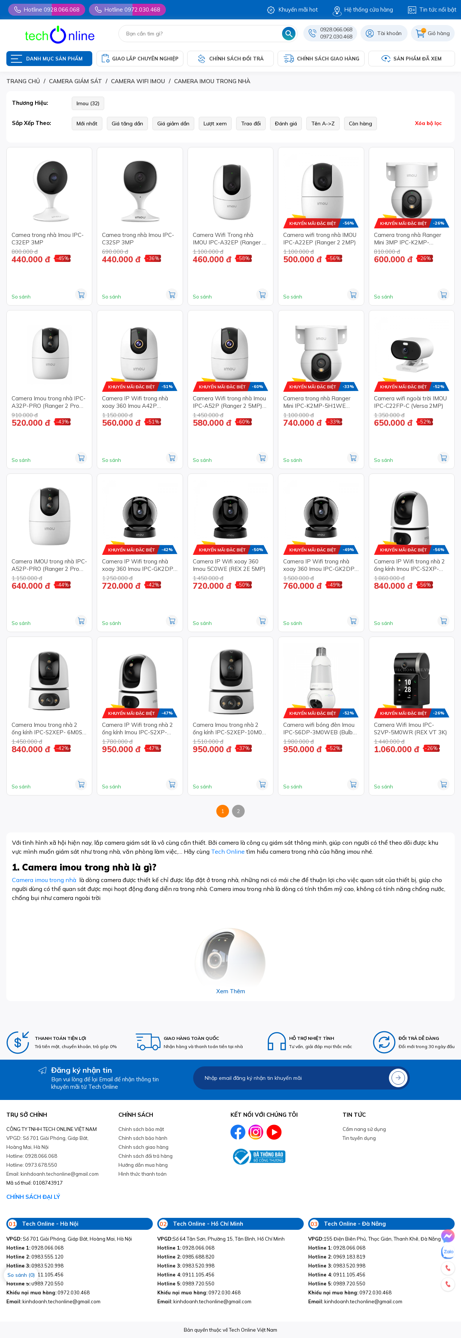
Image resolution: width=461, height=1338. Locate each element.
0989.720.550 (35, 1284)
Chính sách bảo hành (142, 1138)
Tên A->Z (323, 123)
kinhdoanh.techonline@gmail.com (53, 1301)
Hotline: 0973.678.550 (31, 1165)
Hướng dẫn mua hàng (143, 1165)
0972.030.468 (336, 36)
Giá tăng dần (127, 123)
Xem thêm (230, 991)
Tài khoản (389, 33)
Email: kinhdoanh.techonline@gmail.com (52, 1174)
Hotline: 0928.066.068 (31, 1156)
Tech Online (228, 851)
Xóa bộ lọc (428, 123)
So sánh (21, 297)
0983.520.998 (35, 1266)
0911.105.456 (185, 1275)
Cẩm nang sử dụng (364, 1129)
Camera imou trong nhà (44, 880)
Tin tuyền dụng (359, 1138)
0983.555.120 (35, 1257)
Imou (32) (88, 103)
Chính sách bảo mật (141, 1129)
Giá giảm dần (173, 123)
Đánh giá (286, 123)
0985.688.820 (185, 1257)
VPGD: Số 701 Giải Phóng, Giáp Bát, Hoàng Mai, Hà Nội (47, 1142)
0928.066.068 (336, 29)
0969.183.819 (336, 1257)
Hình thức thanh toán (142, 1174)
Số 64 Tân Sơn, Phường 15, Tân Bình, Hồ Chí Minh (221, 1239)
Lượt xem (215, 123)
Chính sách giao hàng (143, 1147)
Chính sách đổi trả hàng (145, 1156)
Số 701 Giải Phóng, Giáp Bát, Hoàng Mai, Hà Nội (69, 1239)
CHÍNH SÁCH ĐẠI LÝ (33, 1196)
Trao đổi (251, 123)
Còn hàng (360, 123)
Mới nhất (87, 123)
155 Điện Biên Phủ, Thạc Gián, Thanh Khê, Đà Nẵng (374, 1239)
